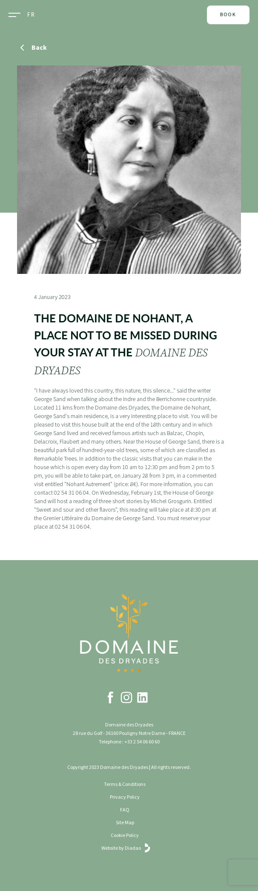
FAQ (124, 810)
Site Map (125, 822)
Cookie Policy (125, 835)
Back (32, 48)
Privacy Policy (125, 797)
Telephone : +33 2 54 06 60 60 (129, 742)
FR (31, 14)
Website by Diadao (125, 848)
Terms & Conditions (125, 784)
